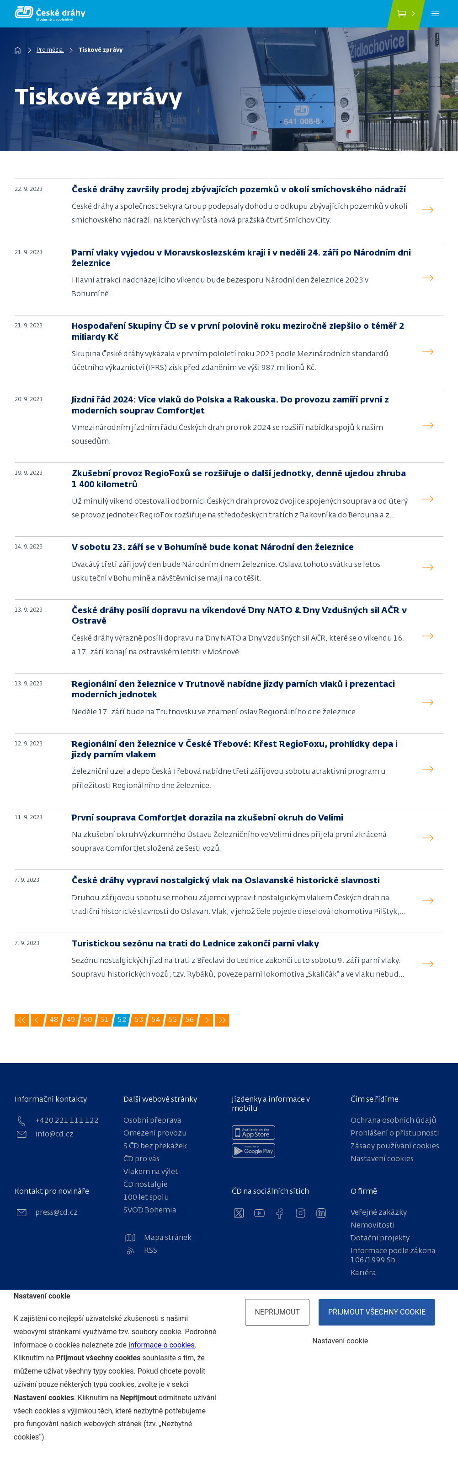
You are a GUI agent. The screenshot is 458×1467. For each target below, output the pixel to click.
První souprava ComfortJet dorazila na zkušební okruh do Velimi (207, 818)
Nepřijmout (277, 1312)
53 (139, 1021)
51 (105, 1021)
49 (71, 1021)
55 (173, 1021)
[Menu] (435, 13)
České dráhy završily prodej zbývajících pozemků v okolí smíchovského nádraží (239, 190)
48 (54, 1021)
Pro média (50, 50)
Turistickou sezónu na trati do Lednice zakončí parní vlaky (195, 944)
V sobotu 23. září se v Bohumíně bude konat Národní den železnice (213, 547)
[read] (428, 210)
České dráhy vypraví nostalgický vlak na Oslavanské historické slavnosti (226, 881)
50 (88, 1021)
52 (122, 1021)
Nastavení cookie (340, 1341)
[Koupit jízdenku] (406, 15)
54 (156, 1021)
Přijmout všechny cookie (377, 1312)
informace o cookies (161, 1345)
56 (190, 1021)
